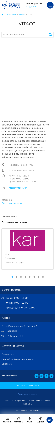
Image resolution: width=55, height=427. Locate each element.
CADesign (35, 410)
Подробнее (32, 7)
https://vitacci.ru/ (18, 188)
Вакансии (6, 364)
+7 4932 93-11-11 (14, 336)
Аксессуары (15, 203)
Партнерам (7, 354)
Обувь (4, 203)
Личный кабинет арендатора (17, 359)
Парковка (11, 331)
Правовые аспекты (27, 394)
